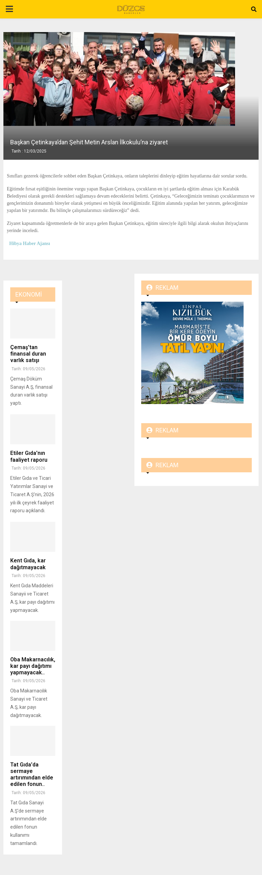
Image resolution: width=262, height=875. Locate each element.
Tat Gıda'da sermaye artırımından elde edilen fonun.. (31, 774)
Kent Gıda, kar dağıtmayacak (28, 563)
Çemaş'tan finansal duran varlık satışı (28, 353)
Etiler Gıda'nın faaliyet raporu (28, 456)
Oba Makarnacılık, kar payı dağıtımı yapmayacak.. (32, 666)
